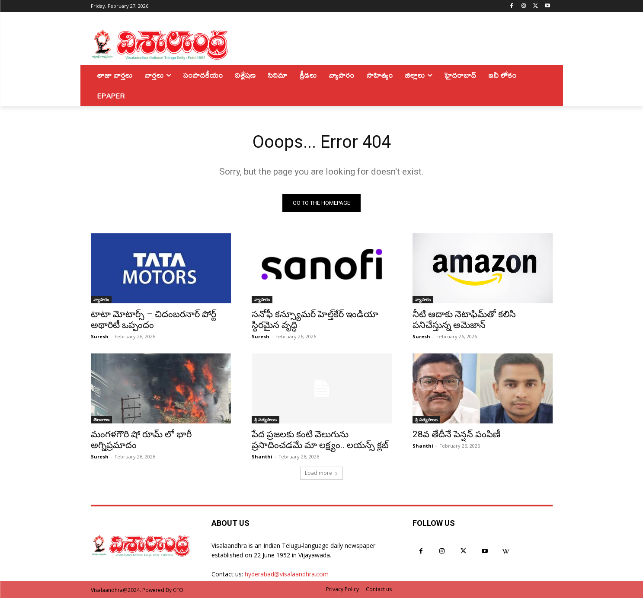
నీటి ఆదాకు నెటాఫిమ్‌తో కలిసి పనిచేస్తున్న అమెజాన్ (464, 319)
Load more (321, 473)
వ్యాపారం (101, 299)
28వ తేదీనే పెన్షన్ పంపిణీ (456, 434)
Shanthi (262, 456)
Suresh (100, 336)
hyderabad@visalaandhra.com (287, 574)
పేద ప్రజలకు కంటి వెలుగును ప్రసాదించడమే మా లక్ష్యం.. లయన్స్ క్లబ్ (320, 439)
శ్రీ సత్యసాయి (265, 420)
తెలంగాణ (101, 420)
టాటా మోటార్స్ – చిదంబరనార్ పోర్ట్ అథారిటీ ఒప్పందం (153, 319)
